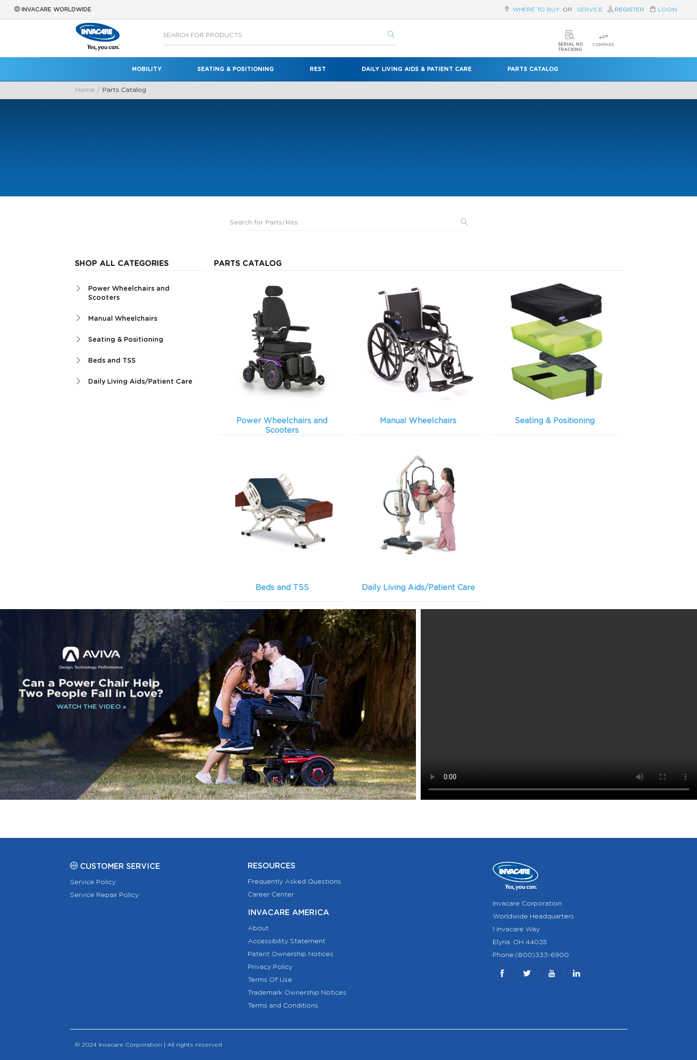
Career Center (271, 894)
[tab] (140, 292)
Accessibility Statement (286, 941)
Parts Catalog (532, 69)
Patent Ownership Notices (290, 954)
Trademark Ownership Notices (297, 992)
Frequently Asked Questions (294, 881)
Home (85, 90)
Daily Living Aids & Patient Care (417, 69)
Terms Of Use (270, 980)
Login (667, 9)
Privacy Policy (270, 967)
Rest (318, 69)
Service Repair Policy (104, 895)
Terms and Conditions (283, 1005)
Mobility (147, 69)
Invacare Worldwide (52, 9)
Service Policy (93, 882)
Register (629, 9)
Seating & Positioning (235, 69)
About (258, 928)
